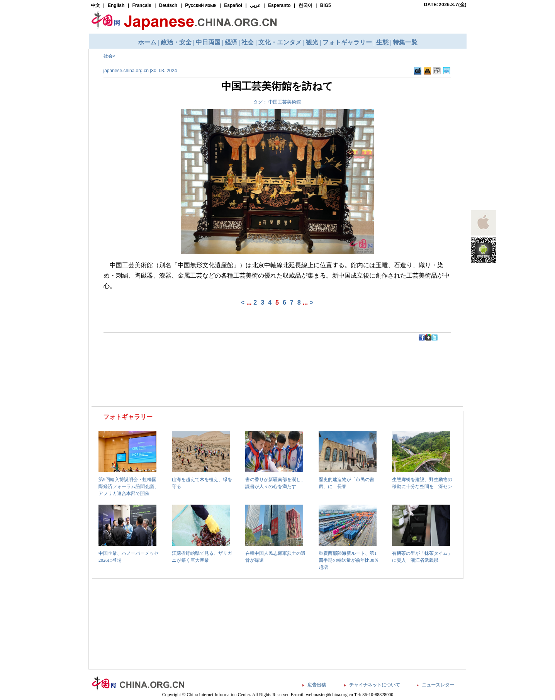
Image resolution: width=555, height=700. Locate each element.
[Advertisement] (185, 357)
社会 (108, 56)
